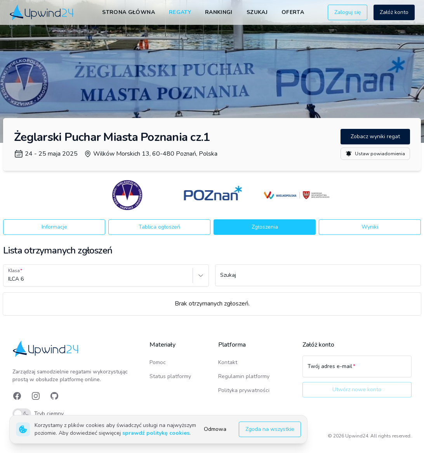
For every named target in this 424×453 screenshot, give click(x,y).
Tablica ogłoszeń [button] (159, 227)
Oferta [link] (293, 12)
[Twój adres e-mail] (357, 370)
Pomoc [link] (157, 362)
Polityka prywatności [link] (243, 390)
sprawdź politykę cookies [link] (155, 433)
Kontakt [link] (227, 362)
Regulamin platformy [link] (243, 376)
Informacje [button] (54, 227)
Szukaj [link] (257, 12)
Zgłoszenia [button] (265, 227)
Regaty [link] (180, 12)
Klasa (14, 270)
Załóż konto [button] (394, 12)
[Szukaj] (318, 279)
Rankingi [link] (219, 12)
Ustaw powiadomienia (375, 154)
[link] (42, 12)
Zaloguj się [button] (347, 12)
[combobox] (9, 279)
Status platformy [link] (170, 376)
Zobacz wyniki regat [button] (375, 136)
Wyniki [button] (369, 227)
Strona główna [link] (128, 12)
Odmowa (215, 429)
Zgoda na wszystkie (269, 429)
